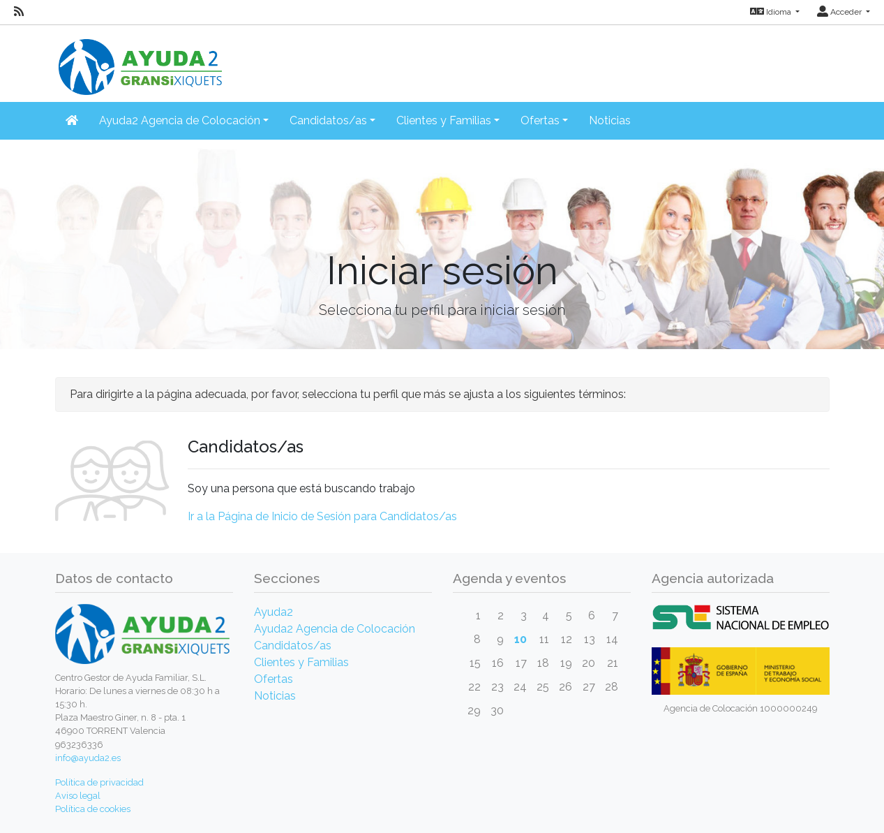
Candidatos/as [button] (328, 120)
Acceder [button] (840, 12)
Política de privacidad (99, 782)
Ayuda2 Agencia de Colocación (334, 628)
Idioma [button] (771, 12)
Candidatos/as (292, 645)
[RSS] (19, 12)
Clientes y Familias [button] (443, 120)
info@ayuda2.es (88, 758)
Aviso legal (77, 795)
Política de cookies (92, 809)
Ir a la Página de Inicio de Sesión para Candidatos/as (322, 516)
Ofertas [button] (540, 120)
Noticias (610, 120)
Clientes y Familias (301, 662)
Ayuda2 (273, 612)
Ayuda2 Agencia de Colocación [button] (179, 120)
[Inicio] (139, 59)
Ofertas (273, 679)
